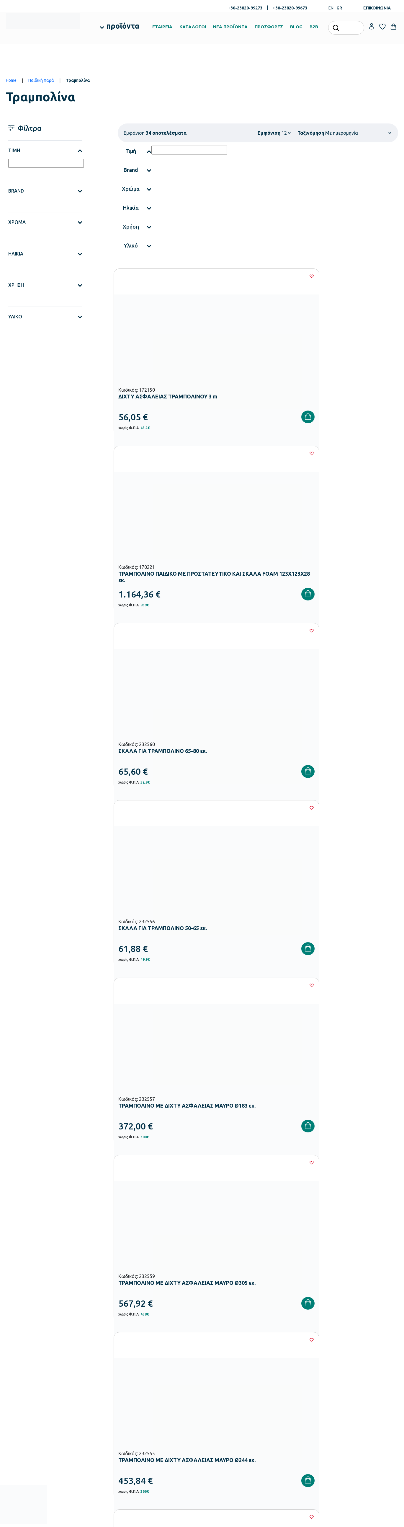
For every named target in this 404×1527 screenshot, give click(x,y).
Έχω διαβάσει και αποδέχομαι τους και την (300, 1284)
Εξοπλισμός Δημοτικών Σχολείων (168, 1412)
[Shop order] (358, 133)
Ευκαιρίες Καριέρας (222, 1415)
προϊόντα (122, 26)
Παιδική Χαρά (41, 80)
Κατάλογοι (215, 1396)
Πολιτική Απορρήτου (367, 1284)
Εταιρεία (213, 1377)
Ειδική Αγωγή (151, 1450)
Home (11, 80)
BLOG (296, 26)
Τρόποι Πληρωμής (288, 1386)
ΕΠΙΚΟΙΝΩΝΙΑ (377, 8)
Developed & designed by (202, 1519)
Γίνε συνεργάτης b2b (224, 1424)
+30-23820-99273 (245, 8)
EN (330, 8)
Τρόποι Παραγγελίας (291, 1377)
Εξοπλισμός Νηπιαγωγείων (162, 1403)
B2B (314, 26)
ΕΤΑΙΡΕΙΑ (162, 26)
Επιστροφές (283, 1405)
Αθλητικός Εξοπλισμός (159, 1441)
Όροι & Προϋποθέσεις (291, 1415)
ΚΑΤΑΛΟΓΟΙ (192, 26)
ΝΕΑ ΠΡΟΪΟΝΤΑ (230, 26)
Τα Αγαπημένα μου (355, 1386)
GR (339, 8)
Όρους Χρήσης (309, 1284)
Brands (212, 1405)
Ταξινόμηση (310, 133)
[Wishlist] (196, 276)
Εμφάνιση (269, 133)
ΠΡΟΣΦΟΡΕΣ (269, 26)
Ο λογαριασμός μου (356, 1377)
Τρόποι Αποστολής (289, 1396)
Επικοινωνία (349, 1396)
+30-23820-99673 (290, 8)
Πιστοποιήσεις (218, 1386)
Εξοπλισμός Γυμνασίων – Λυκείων (168, 1422)
